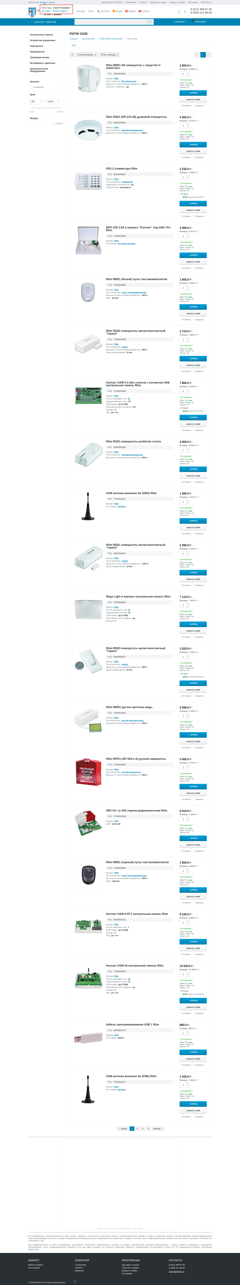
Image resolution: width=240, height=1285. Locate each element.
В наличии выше (87, 55)
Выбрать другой (60, 11)
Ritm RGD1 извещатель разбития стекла (133, 441)
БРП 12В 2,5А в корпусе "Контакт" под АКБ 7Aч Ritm (138, 229)
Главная (73, 39)
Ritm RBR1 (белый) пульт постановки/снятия (136, 279)
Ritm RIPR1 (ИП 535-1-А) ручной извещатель (136, 758)
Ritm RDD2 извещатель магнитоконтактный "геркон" (135, 332)
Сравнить (199, 105)
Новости (143, 2)
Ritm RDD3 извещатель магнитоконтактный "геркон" (135, 650)
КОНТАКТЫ (206, 2)
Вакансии (79, 1271)
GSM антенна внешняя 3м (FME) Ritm (131, 1076)
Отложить (186, 105)
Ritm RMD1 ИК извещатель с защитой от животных (133, 66)
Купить (194, 93)
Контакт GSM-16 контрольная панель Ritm (135, 965)
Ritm (74, 45)
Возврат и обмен (177, 2)
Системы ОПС (88, 39)
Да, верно (46, 11)
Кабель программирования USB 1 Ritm (132, 1024)
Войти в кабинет (35, 1265)
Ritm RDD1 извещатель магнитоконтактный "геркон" (135, 546)
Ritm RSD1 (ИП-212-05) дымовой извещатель (136, 116)
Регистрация (34, 1268)
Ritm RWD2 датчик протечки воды (129, 707)
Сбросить (59, 123)
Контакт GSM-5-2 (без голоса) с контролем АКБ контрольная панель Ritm (138, 384)
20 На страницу (109, 55)
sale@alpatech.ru (176, 1271)
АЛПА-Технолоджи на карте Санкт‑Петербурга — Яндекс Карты (120, 1228)
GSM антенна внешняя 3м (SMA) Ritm (131, 493)
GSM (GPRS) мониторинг (111, 39)
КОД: (110, 73)
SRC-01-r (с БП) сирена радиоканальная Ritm (136, 810)
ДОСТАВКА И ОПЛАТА (111, 2)
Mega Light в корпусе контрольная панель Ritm (138, 596)
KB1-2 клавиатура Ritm (121, 168)
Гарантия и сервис (158, 2)
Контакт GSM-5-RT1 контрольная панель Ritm (137, 913)
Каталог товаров (45, 22)
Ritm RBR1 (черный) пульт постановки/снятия (137, 862)
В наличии (38, 87)
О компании (130, 2)
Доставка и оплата (130, 1265)
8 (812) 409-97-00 (201, 9)
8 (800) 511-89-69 (201, 12)
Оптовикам (193, 2)
